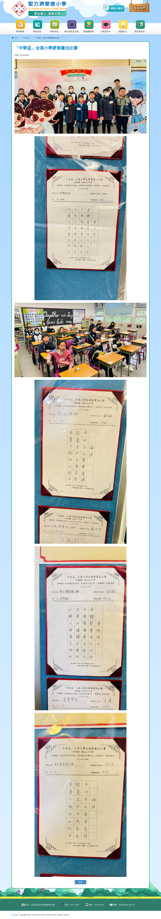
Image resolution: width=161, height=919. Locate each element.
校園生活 (124, 26)
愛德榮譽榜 (88, 26)
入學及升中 (107, 26)
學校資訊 (39, 26)
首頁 (16, 38)
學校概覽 (22, 26)
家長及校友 (141, 26)
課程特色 (56, 26)
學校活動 (26, 38)
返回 (80, 882)
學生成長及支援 (72, 26)
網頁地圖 (15, 915)
